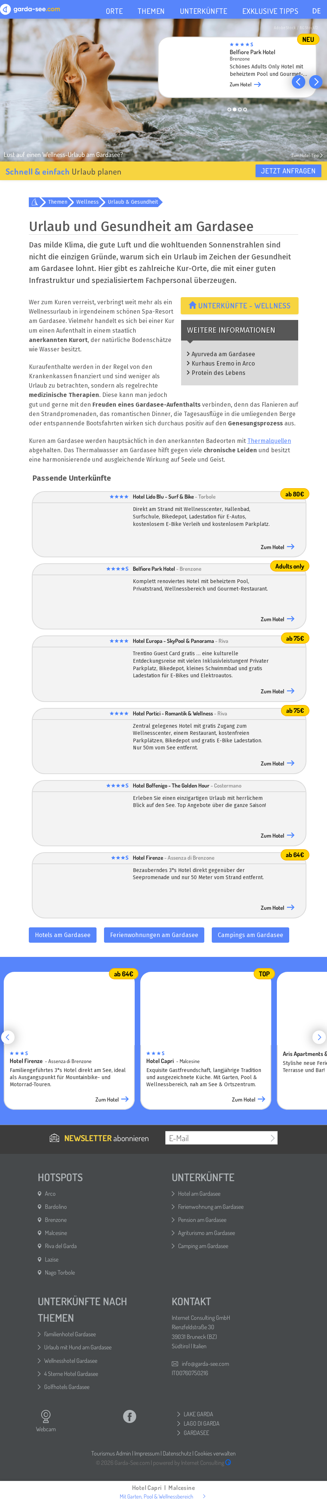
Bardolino (56, 1206)
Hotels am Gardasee (63, 935)
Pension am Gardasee (202, 1219)
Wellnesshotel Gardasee (70, 1360)
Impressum (146, 1453)
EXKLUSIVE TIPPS (270, 11)
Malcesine (56, 1232)
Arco (50, 1193)
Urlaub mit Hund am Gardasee (77, 1347)
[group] (237, 69)
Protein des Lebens (218, 372)
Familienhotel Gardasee (70, 1334)
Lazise (51, 1259)
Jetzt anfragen (288, 170)
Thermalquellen (269, 440)
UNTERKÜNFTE (203, 11)
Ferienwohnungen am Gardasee (154, 935)
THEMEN (151, 11)
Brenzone (56, 1219)
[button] (298, 82)
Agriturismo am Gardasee (206, 1232)
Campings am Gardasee (250, 935)
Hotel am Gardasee (199, 1193)
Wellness (87, 202)
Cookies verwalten (215, 1453)
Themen (57, 202)
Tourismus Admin (111, 1453)
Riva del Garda (61, 1246)
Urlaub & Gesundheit (133, 202)
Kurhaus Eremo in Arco (223, 363)
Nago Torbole (60, 1272)
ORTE (114, 11)
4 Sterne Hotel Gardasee (71, 1373)
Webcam (46, 1421)
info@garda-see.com (205, 1363)
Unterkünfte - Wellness (240, 305)
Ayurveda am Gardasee (223, 354)
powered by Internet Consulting (192, 1462)
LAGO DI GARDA (202, 1423)
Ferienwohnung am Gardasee (211, 1206)
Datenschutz (177, 1453)
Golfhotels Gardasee (66, 1386)
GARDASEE (196, 1432)
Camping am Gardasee (203, 1246)
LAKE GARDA (198, 1414)
